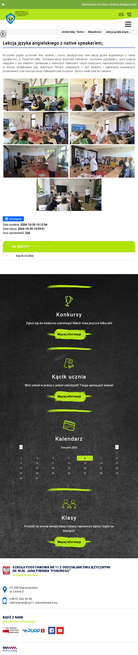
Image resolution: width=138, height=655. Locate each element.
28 (101, 473)
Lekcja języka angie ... (116, 32)
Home (80, 32)
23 (21, 473)
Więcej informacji (69, 334)
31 (37, 478)
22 (117, 468)
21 (101, 468)
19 (69, 468)
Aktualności (93, 32)
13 (85, 463)
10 (37, 463)
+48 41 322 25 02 (129, 14)
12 (69, 463)
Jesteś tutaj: (69, 32)
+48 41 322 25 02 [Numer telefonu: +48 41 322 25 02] (20, 599)
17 (37, 468)
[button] (3, 4)
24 (37, 473)
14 (101, 463)
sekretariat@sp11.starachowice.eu (121, 14)
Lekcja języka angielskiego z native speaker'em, (53, 43)
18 (53, 468)
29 (117, 473)
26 (69, 473)
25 (53, 473)
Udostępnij (13, 218)
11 (53, 463)
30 (21, 478)
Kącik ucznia (25, 255)
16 (21, 468)
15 (117, 463)
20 (85, 468)
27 (85, 473)
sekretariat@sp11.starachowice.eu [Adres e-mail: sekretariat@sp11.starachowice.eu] (33, 602)
